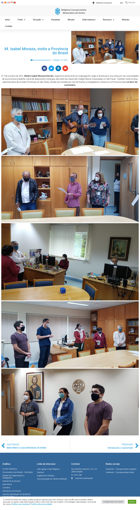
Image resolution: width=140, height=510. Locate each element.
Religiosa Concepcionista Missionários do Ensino (73, 11)
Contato (8, 26)
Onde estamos (88, 19)
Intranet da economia (11, 481)
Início (7, 19)
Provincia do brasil (41, 60)
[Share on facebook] (44, 68)
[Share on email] (65, 68)
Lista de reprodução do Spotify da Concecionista (16, 495)
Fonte (21, 19)
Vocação (38, 19)
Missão (71, 19)
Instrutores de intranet (12, 491)
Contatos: (7, 487)
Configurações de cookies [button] (113, 502)
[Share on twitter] (51, 68)
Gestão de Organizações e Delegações (13, 476)
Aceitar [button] (132, 502)
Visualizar (55, 19)
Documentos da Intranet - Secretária (18, 472)
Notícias (125, 19)
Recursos (108, 19)
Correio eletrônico (10, 469)
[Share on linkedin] (58, 68)
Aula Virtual (7, 484)
